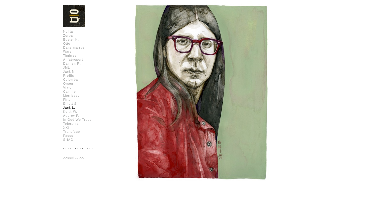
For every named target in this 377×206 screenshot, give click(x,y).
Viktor (68, 87)
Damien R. (72, 63)
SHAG (68, 139)
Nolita (68, 31)
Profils (68, 75)
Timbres (70, 55)
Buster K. (71, 39)
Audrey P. (71, 115)
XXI (66, 127)
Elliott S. (70, 103)
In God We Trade (77, 119)
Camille (69, 91)
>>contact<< (73, 157)
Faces (68, 135)
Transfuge (71, 131)
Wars (67, 51)
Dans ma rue (74, 47)
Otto (66, 43)
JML (66, 67)
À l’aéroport (73, 59)
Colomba (70, 79)
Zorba (68, 35)
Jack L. (69, 107)
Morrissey (71, 95)
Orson (68, 83)
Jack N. (69, 71)
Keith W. (70, 111)
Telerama (71, 123)
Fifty (67, 99)
